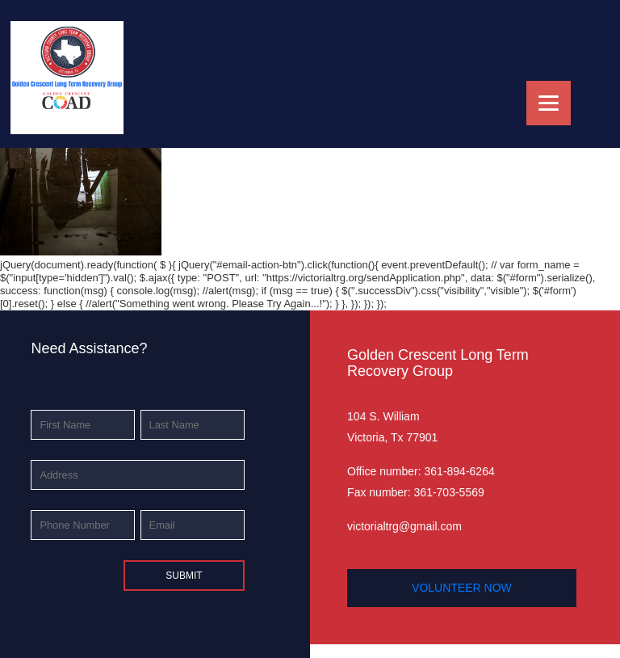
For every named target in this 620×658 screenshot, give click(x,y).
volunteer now (462, 587)
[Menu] (548, 103)
